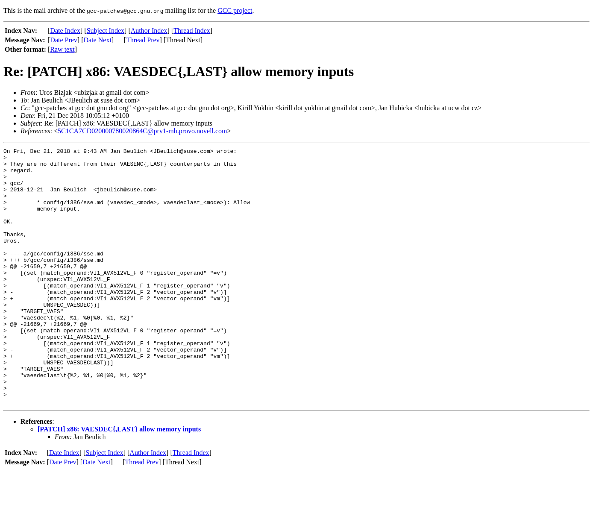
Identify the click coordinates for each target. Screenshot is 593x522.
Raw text (62, 49)
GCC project (234, 10)
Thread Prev (143, 40)
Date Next (98, 40)
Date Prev (63, 40)
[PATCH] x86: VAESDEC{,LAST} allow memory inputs (119, 480)
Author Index (149, 30)
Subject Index (105, 30)
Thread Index (191, 30)
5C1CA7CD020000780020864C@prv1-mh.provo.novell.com (142, 131)
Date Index (65, 30)
